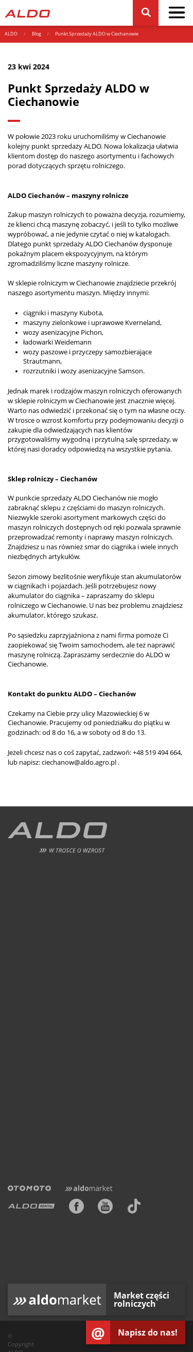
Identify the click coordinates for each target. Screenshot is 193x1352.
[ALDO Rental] (31, 1208)
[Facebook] (76, 1208)
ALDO (11, 34)
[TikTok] (134, 1208)
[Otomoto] (29, 1189)
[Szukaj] (145, 13)
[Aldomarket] (88, 1189)
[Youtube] (105, 1208)
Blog (36, 34)
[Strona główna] (27, 12)
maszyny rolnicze (102, 263)
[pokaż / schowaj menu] (177, 13)
